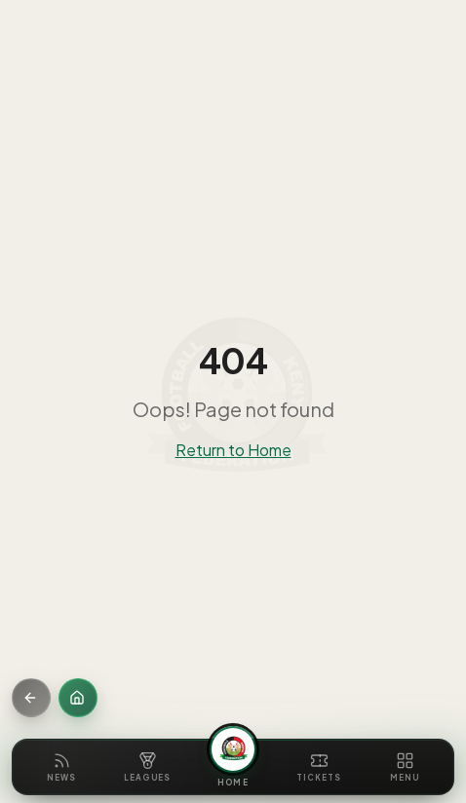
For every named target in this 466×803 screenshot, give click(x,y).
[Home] (77, 697)
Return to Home (233, 450)
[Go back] (31, 697)
